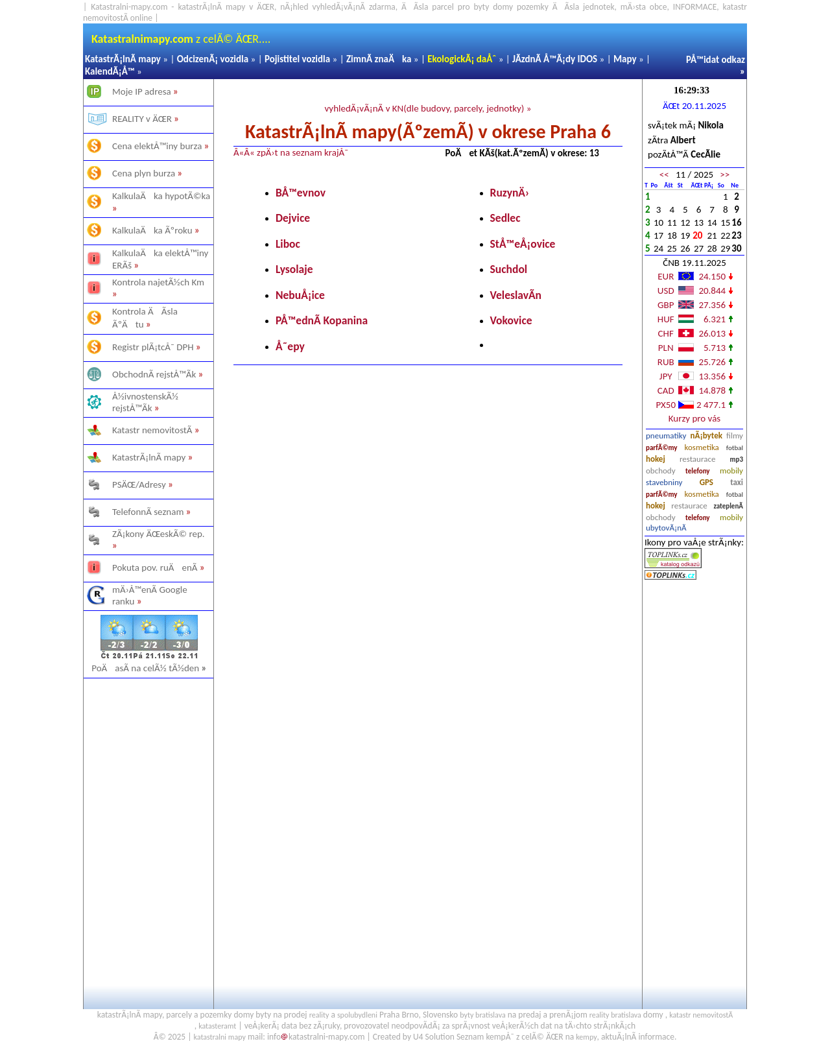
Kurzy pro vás (694, 418)
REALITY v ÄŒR (142, 119)
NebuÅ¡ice (300, 295)
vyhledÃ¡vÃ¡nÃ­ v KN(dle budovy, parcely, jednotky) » (427, 108)
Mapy (625, 59)
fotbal (734, 448)
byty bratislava (482, 1015)
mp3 (736, 459)
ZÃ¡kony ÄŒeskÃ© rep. (158, 534)
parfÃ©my (662, 448)
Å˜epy (290, 346)
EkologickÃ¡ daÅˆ (461, 59)
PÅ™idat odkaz (715, 60)
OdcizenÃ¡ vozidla (212, 59)
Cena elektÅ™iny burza (157, 146)
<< (664, 174)
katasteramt (217, 1026)
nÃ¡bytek (706, 435)
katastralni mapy (220, 1037)
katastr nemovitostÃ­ (701, 1015)
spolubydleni (357, 1015)
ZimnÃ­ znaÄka (379, 59)
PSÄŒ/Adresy (139, 484)
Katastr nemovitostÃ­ (152, 430)
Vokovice (511, 320)
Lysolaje (294, 269)
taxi (736, 482)
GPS (706, 482)
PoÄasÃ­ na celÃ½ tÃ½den (149, 668)
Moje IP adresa (141, 91)
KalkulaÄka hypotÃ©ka (161, 196)
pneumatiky (666, 435)
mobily (731, 470)
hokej (655, 459)
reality (319, 1015)
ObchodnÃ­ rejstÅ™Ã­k (154, 374)
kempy (586, 1037)
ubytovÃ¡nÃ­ (666, 527)
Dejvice (293, 218)
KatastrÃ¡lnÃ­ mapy (123, 59)
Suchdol (509, 269)
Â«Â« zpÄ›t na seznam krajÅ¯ (290, 152)
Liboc (288, 244)
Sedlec (505, 218)
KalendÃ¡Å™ (110, 71)
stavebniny (664, 482)
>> (724, 174)
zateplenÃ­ (728, 506)
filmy (734, 435)
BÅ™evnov (301, 192)
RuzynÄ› (510, 192)
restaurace (697, 459)
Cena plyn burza (143, 173)
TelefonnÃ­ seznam (148, 512)
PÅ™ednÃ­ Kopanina (322, 320)
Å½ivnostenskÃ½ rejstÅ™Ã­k (145, 402)
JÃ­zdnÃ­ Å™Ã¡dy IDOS (554, 59)
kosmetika (701, 447)
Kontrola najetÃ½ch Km (158, 282)
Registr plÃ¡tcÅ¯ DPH (153, 347)
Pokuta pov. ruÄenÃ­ (155, 567)
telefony (697, 471)
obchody (661, 470)
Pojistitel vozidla (297, 59)
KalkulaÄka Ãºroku (152, 230)
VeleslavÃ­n (515, 295)
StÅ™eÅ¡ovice (523, 244)
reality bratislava (615, 1015)
